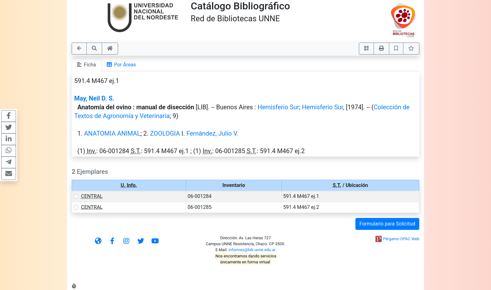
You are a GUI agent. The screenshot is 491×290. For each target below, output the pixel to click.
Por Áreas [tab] (121, 65)
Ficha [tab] (86, 65)
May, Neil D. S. (94, 98)
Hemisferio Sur (278, 107)
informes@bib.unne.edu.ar (252, 249)
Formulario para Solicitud (387, 224)
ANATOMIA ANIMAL (112, 133)
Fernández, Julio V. (212, 133)
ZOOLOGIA (165, 133)
